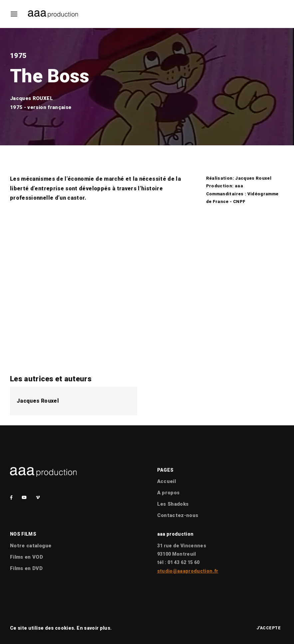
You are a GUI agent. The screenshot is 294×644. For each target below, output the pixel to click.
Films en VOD (26, 557)
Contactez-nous (177, 515)
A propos (168, 493)
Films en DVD (26, 568)
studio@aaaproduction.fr (187, 571)
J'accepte (268, 628)
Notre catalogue (30, 546)
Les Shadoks (173, 504)
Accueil (166, 481)
